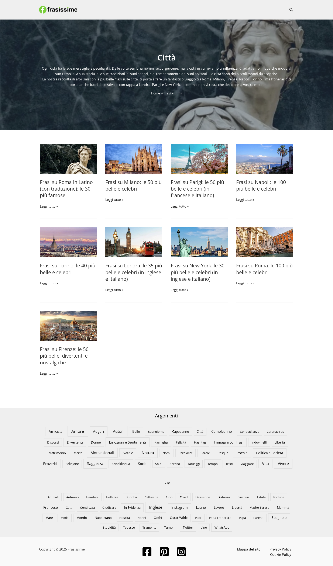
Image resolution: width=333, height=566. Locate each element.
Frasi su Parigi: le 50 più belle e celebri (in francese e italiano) (198, 188)
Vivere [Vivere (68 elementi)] (283, 463)
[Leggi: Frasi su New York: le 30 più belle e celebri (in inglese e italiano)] (199, 241)
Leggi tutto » (50, 206)
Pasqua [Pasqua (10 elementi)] (223, 452)
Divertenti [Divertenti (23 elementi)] (75, 442)
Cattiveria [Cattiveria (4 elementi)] (151, 497)
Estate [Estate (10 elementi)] (261, 496)
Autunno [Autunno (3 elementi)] (72, 497)
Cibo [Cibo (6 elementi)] (169, 496)
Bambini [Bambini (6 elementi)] (92, 496)
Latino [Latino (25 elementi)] (201, 507)
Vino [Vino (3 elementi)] (204, 527)
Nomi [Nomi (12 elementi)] (166, 452)
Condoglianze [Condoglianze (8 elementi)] (249, 431)
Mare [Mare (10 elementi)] (49, 517)
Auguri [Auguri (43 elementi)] (98, 430)
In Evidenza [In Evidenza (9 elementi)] (132, 507)
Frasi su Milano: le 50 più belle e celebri (129, 185)
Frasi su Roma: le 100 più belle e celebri (261, 268)
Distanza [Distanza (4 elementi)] (224, 497)
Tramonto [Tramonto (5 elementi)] (149, 527)
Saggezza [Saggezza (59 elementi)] (95, 463)
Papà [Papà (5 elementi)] (242, 517)
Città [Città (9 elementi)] (200, 431)
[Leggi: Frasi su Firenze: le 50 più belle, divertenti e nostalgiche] (68, 325)
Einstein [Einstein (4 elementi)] (243, 497)
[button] (291, 9)
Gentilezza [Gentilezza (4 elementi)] (87, 507)
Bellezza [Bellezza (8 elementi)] (112, 496)
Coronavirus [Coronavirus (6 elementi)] (275, 431)
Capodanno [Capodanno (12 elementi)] (180, 431)
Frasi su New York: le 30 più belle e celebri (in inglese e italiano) (198, 272)
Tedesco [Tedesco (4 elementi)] (129, 527)
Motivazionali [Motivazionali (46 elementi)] (102, 452)
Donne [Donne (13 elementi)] (96, 442)
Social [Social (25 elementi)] (142, 463)
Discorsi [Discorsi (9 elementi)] (53, 442)
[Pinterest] (166, 551)
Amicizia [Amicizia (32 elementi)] (55, 430)
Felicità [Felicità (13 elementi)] (181, 442)
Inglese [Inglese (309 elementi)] (155, 507)
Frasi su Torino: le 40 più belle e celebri (64, 268)
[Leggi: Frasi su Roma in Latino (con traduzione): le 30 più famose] (68, 158)
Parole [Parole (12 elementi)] (205, 452)
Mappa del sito (231, 548)
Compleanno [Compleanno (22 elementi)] (221, 431)
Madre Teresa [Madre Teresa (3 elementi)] (259, 507)
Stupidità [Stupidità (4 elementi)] (109, 527)
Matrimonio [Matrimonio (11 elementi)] (57, 452)
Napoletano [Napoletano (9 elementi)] (103, 517)
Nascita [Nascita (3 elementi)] (124, 517)
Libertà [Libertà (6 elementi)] (237, 507)
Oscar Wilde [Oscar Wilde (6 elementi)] (179, 517)
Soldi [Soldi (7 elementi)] (158, 463)
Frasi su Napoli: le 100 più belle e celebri (261, 185)
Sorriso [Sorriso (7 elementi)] (175, 463)
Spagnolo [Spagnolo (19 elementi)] (279, 517)
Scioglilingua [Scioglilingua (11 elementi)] (121, 463)
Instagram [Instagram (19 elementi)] (179, 507)
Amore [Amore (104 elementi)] (77, 431)
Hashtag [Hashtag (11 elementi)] (200, 442)
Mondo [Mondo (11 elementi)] (81, 517)
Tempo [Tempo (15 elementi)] (212, 463)
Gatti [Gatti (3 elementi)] (69, 507)
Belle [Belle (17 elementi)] (136, 431)
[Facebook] (149, 551)
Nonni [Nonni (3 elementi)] (141, 517)
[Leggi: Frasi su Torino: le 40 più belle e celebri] (68, 241)
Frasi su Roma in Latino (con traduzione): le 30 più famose (67, 188)
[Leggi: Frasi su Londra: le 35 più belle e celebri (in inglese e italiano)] (133, 241)
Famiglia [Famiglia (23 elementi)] (161, 442)
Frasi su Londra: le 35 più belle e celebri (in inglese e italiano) (130, 272)
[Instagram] (183, 551)
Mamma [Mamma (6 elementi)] (283, 507)
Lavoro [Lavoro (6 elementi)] (219, 507)
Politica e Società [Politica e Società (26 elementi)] (269, 452)
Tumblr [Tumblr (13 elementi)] (169, 527)
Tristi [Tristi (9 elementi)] (229, 463)
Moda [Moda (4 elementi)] (65, 517)
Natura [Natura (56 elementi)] (148, 452)
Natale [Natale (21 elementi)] (128, 452)
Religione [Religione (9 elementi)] (72, 463)
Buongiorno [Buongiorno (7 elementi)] (156, 431)
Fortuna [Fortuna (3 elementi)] (278, 497)
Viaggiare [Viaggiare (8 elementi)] (247, 463)
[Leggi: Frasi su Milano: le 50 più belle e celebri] (133, 158)
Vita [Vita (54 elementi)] (265, 463)
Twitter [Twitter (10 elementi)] (188, 527)
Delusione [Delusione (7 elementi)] (202, 496)
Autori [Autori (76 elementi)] (118, 430)
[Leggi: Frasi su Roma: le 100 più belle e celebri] (264, 241)
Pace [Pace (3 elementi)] (198, 517)
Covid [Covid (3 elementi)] (184, 497)
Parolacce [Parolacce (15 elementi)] (186, 452)
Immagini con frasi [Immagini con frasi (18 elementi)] (228, 442)
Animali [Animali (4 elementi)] (53, 497)
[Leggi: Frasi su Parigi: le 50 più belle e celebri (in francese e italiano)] (199, 158)
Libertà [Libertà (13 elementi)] (280, 442)
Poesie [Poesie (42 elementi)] (242, 452)
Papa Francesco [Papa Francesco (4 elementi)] (220, 517)
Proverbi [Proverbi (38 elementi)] (50, 463)
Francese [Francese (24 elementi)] (50, 507)
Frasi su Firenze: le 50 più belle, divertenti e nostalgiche (65, 355)
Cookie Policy (283, 548)
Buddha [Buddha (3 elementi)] (131, 497)
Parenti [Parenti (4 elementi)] (258, 517)
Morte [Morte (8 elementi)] (78, 453)
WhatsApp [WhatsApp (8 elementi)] (221, 527)
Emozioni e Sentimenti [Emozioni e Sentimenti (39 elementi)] (127, 441)
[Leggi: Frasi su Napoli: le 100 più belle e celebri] (264, 158)
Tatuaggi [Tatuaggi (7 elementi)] (194, 463)
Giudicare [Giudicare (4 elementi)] (109, 507)
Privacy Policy (258, 548)
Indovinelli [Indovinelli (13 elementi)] (259, 442)
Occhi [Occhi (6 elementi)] (158, 517)
